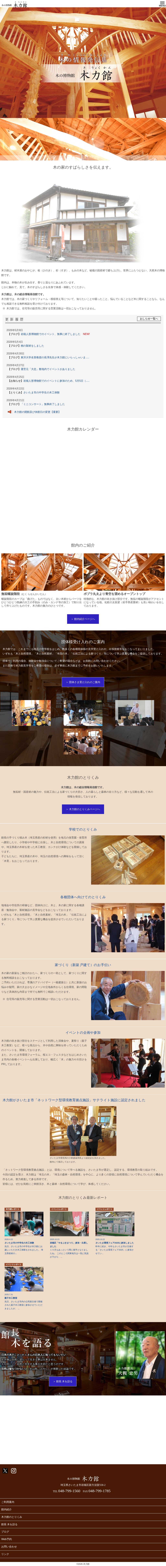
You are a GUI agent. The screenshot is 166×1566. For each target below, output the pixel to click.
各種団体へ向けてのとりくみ (83, 897)
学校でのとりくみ (83, 829)
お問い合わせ (9, 1546)
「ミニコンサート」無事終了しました (37, 404)
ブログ (5, 1531)
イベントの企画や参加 (83, 1032)
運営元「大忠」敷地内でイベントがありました (43, 369)
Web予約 (6, 1539)
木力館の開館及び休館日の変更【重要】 (34, 411)
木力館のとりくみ (11, 1517)
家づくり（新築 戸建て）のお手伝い (83, 965)
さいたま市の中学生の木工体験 (35, 392)
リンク (5, 1554)
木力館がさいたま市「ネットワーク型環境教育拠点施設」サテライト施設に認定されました (74, 1100)
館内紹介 (6, 1509)
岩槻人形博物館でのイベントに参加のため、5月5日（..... (50, 380)
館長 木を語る (9, 1524)
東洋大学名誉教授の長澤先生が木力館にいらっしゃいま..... (50, 357)
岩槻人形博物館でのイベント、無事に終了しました (49, 334)
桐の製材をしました (27, 345)
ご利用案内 (7, 1502)
